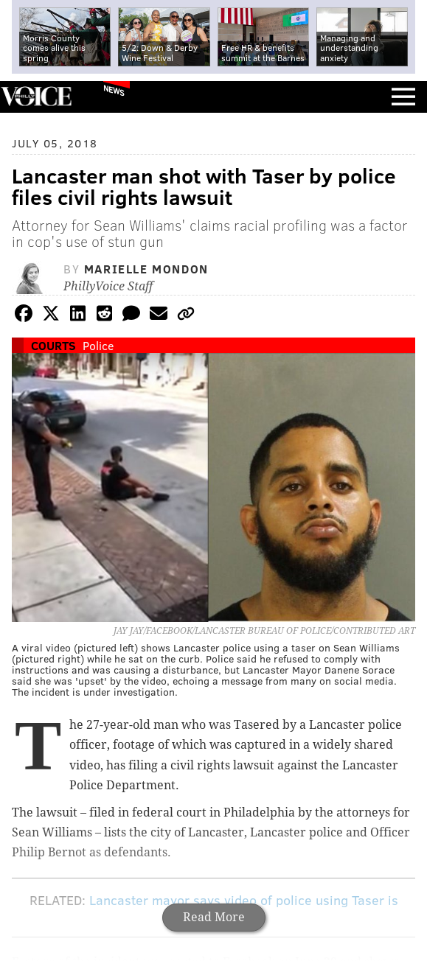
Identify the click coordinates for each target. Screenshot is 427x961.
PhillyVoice (36, 96)
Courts (53, 345)
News (114, 90)
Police (98, 345)
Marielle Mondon (146, 268)
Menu (403, 96)
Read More (214, 917)
